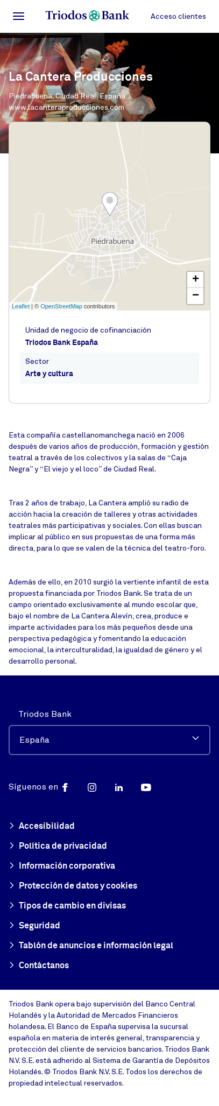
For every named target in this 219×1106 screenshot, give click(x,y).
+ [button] (195, 280)
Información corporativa (62, 866)
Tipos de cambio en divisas (67, 906)
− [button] (195, 296)
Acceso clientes (178, 16)
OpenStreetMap (61, 306)
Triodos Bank (45, 714)
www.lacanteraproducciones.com (66, 107)
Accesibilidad (42, 826)
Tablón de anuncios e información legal (91, 946)
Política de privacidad (58, 846)
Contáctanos (39, 966)
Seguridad (34, 926)
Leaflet (21, 306)
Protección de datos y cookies (73, 886)
